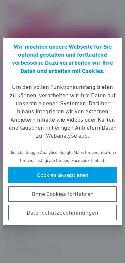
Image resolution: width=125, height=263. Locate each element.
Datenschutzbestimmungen (62, 212)
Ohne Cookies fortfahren (63, 194)
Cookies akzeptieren (62, 175)
